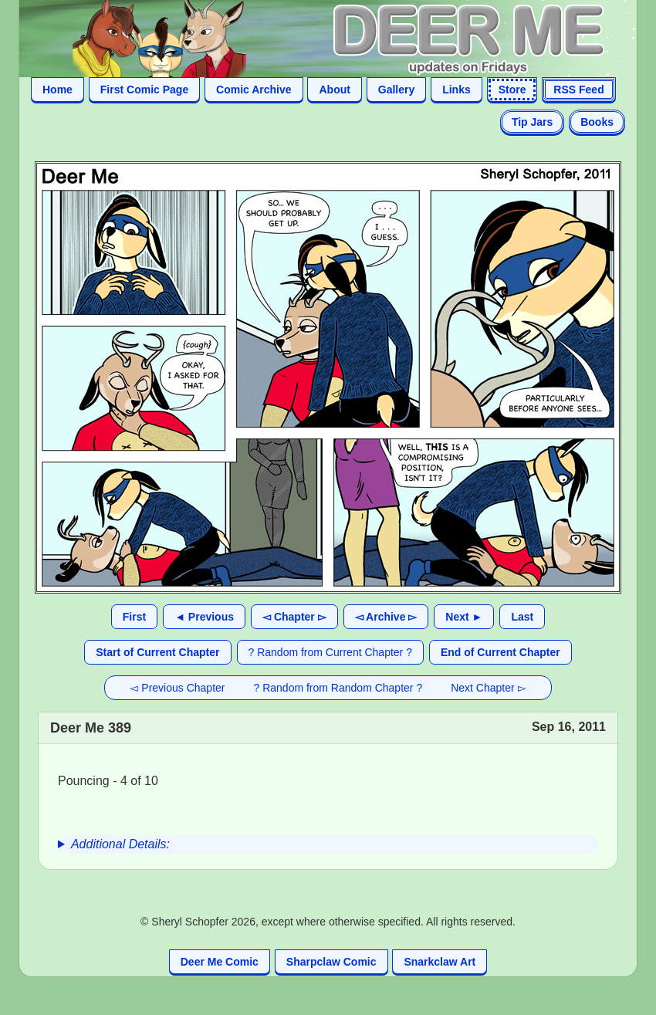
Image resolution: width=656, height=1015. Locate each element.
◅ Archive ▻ (386, 617)
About (334, 89)
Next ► (463, 617)
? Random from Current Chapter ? (330, 652)
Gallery (396, 89)
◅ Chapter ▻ (294, 617)
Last (522, 617)
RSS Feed (578, 89)
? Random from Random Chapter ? (338, 688)
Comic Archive (254, 89)
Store (512, 89)
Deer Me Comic (220, 962)
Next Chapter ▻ (488, 688)
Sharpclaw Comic (331, 962)
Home (57, 89)
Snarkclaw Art (439, 962)
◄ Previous (204, 617)
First (134, 617)
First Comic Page (144, 89)
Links (456, 89)
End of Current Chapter (500, 652)
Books (597, 122)
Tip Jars (532, 122)
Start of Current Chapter (157, 652)
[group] (328, 844)
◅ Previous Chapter (177, 688)
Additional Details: (120, 844)
